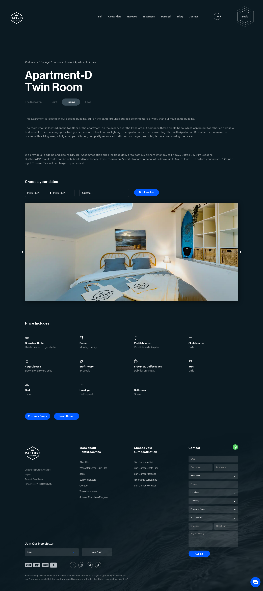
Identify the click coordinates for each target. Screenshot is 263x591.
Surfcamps (31, 62)
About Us (84, 462)
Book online (146, 192)
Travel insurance (88, 491)
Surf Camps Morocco (145, 474)
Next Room (67, 416)
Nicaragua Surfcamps (145, 480)
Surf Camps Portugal (145, 485)
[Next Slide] (238, 252)
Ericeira (57, 62)
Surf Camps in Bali (143, 462)
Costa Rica (114, 16)
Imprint (28, 475)
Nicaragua (149, 16)
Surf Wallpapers (88, 480)
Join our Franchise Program (94, 497)
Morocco (132, 16)
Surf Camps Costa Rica (146, 468)
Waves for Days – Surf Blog (93, 468)
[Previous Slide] (24, 252)
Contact (193, 16)
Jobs (82, 474)
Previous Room (37, 416)
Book (245, 16)
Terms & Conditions (34, 479)
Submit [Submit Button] (199, 554)
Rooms (68, 62)
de (217, 16)
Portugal (166, 16)
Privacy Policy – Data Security (38, 484)
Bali (100, 16)
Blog (180, 16)
